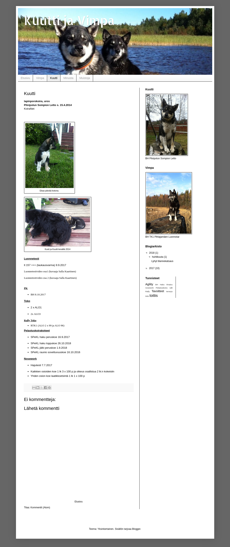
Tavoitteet (158, 291)
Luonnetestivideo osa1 (36, 271)
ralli (171, 288)
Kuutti (53, 78)
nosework (149, 288)
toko (147, 296)
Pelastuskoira (161, 288)
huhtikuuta (158, 256)
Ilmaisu (169, 284)
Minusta (68, 78)
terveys (169, 291)
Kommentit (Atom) (40, 507)
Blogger (136, 529)
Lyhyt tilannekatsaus (162, 261)
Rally (147, 291)
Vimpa (40, 78)
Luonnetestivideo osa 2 (36, 277)
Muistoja (84, 78)
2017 (152, 268)
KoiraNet (29, 108)
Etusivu (25, 78)
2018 (152, 252)
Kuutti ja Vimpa (69, 20)
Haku (162, 284)
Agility (149, 284)
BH (156, 284)
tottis (153, 295)
